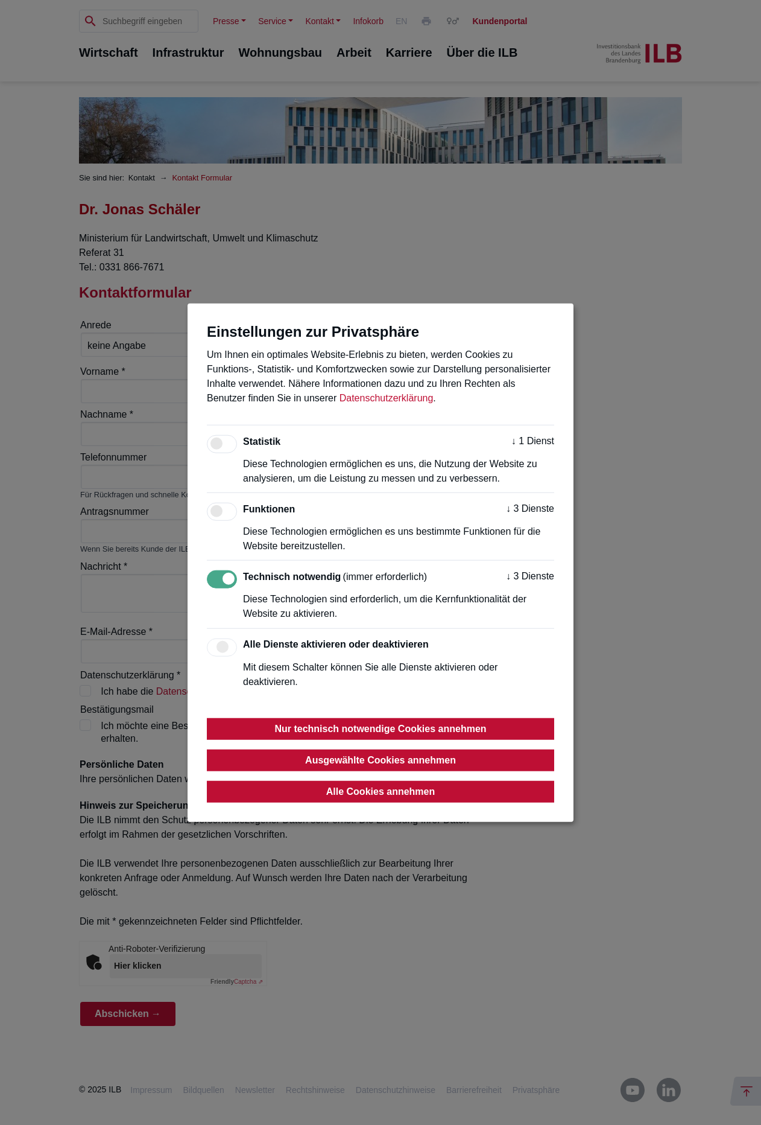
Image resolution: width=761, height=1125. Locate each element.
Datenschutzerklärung (386, 398)
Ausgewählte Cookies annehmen (380, 759)
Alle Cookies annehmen (380, 791)
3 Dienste (530, 508)
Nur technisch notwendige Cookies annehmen (380, 728)
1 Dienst (532, 441)
